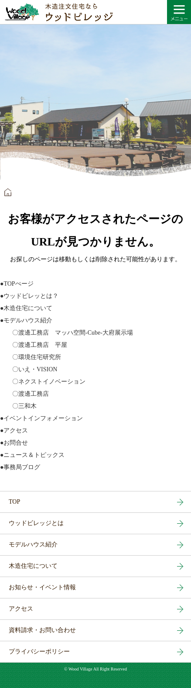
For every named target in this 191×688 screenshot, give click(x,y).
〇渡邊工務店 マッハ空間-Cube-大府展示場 (66, 332)
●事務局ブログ (20, 467)
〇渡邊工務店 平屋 (33, 345)
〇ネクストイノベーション (42, 381)
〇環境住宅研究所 (30, 357)
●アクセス (14, 430)
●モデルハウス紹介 (26, 320)
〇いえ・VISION (28, 369)
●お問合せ (14, 442)
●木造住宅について (26, 308)
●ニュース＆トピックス (32, 455)
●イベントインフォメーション (41, 418)
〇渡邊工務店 (24, 394)
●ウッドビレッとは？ (29, 296)
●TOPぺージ (17, 283)
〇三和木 (18, 406)
